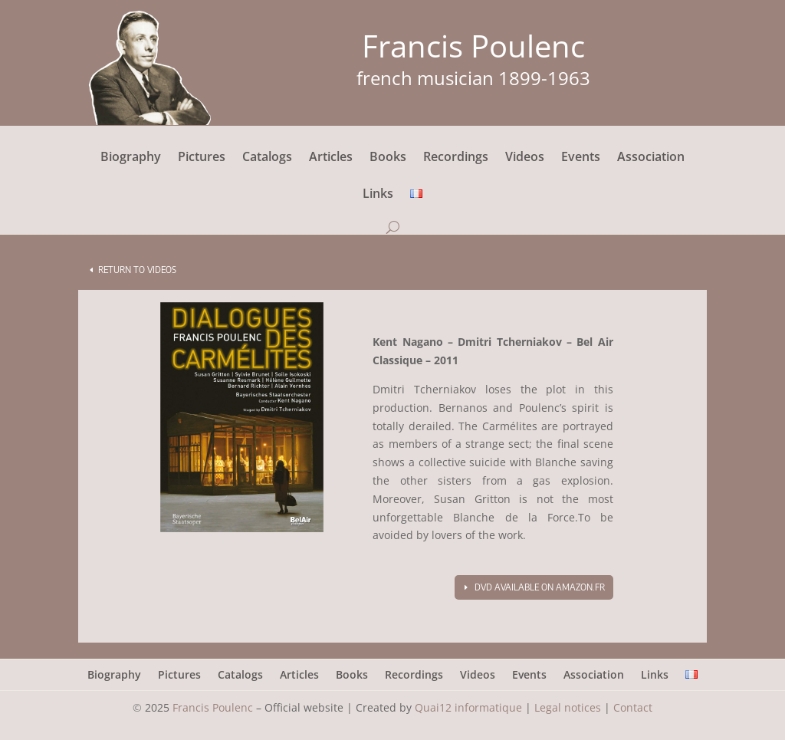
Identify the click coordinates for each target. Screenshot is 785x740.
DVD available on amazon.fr (540, 587)
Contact (632, 707)
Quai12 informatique (468, 707)
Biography (130, 158)
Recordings (455, 158)
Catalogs (267, 158)
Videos (524, 158)
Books (388, 158)
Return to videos (137, 269)
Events (580, 158)
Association (651, 158)
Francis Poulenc (212, 707)
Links (378, 195)
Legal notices (567, 707)
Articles (331, 158)
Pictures (201, 158)
